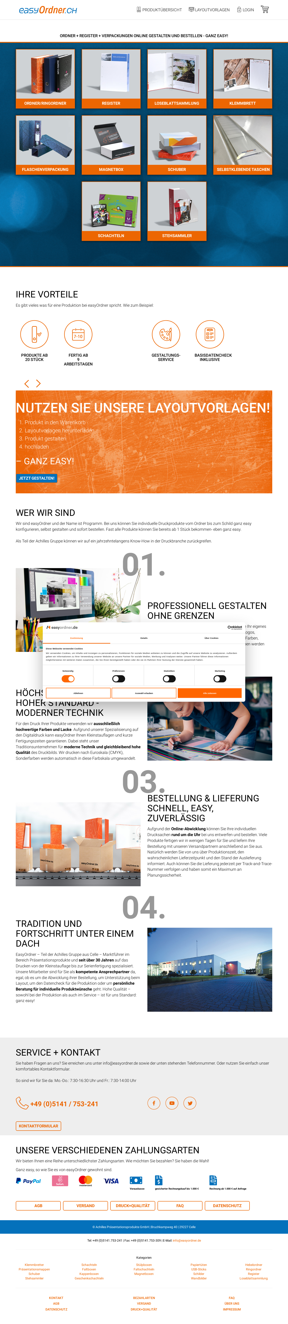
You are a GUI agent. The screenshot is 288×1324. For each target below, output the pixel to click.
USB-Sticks (198, 1269)
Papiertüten (199, 1265)
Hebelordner (253, 1265)
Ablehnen (78, 693)
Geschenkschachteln (89, 1278)
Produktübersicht (159, 10)
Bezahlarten (144, 1298)
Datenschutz (227, 1205)
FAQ (180, 1205)
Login (245, 10)
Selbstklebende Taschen (243, 169)
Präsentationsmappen (34, 1269)
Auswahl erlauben (144, 693)
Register (111, 103)
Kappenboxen (89, 1274)
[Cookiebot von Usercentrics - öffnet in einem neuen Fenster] (222, 628)
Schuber (177, 169)
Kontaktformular (38, 1126)
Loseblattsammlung (177, 103)
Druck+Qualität (133, 1205)
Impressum (232, 1309)
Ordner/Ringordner (45, 103)
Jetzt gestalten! (36, 478)
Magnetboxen (144, 1274)
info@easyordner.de (187, 1240)
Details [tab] (143, 638)
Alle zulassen (209, 693)
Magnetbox (111, 169)
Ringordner (253, 1269)
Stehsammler (177, 235)
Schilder (198, 1274)
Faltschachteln (144, 1269)
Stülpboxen (144, 1265)
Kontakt (56, 1298)
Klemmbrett (243, 103)
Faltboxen (89, 1269)
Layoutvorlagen (209, 10)
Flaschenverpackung (45, 169)
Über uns (232, 1303)
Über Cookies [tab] (211, 638)
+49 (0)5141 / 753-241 (57, 1104)
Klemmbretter (34, 1265)
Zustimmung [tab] (76, 638)
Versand (85, 1205)
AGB (38, 1205)
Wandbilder (199, 1278)
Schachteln (111, 235)
